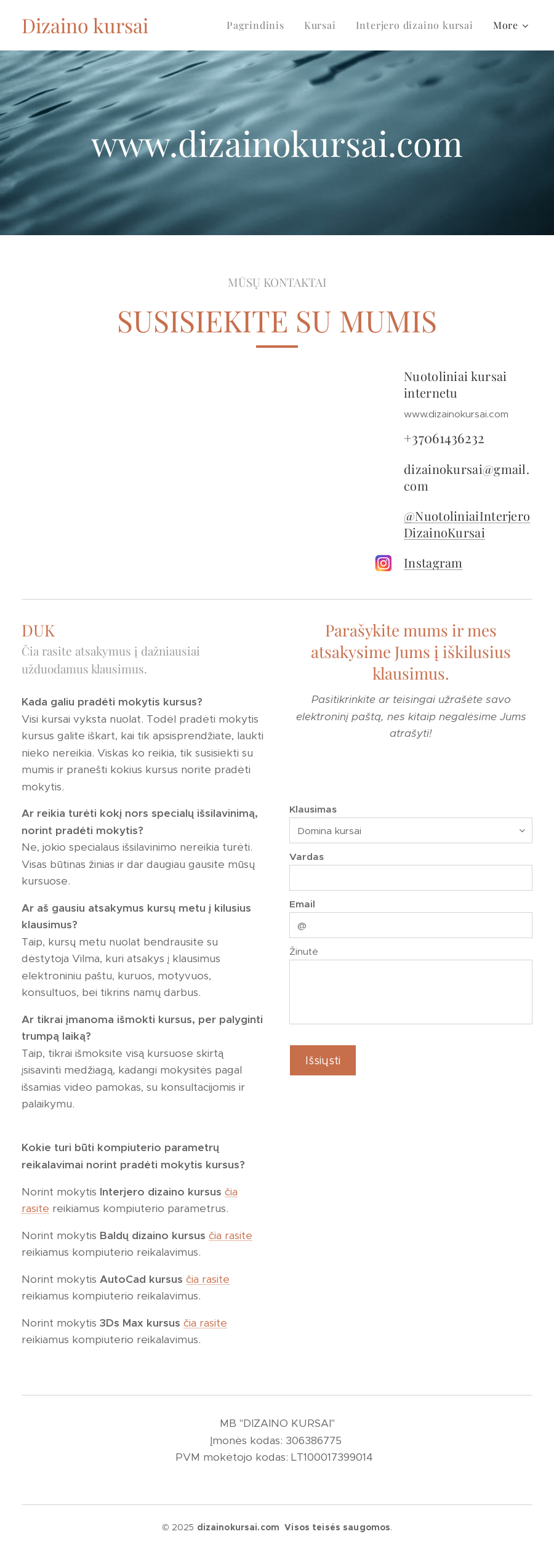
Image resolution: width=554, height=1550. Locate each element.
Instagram (433, 562)
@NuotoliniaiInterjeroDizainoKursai (467, 523)
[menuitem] (258, 25)
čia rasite (230, 1235)
